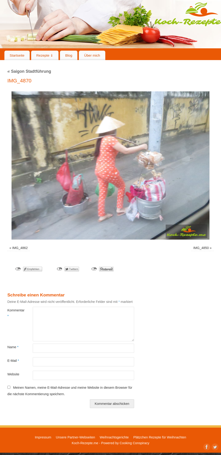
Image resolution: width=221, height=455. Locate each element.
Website (13, 374)
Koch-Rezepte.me (85, 443)
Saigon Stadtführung (29, 71)
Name (12, 347)
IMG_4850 (201, 248)
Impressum (43, 437)
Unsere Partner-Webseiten (75, 437)
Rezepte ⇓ (44, 55)
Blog (68, 55)
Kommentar (13, 313)
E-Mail (13, 360)
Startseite (17, 55)
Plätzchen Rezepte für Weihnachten (159, 437)
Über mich (92, 55)
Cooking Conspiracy (134, 443)
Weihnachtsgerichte (114, 437)
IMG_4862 (20, 248)
